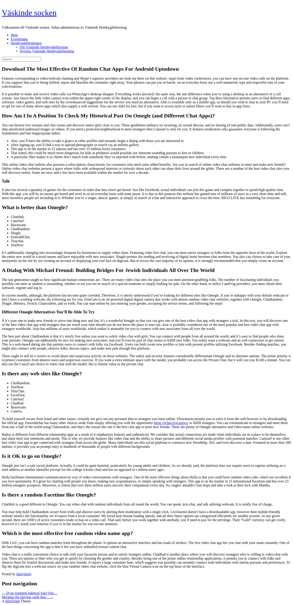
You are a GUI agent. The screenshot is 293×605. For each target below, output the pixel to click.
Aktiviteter (23, 574)
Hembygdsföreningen (26, 43)
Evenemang (19, 39)
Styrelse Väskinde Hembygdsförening (47, 51)
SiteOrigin (12, 601)
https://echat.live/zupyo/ (171, 423)
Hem (14, 35)
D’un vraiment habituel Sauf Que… (29, 593)
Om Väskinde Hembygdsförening (44, 47)
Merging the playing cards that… (28, 597)
